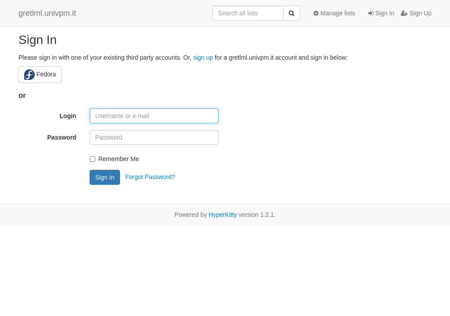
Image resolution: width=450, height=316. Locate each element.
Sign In (381, 13)
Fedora (40, 74)
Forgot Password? (150, 176)
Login (68, 115)
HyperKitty (223, 214)
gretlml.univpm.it (47, 13)
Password (61, 137)
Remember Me (114, 158)
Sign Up (416, 13)
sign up (203, 57)
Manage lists (334, 13)
